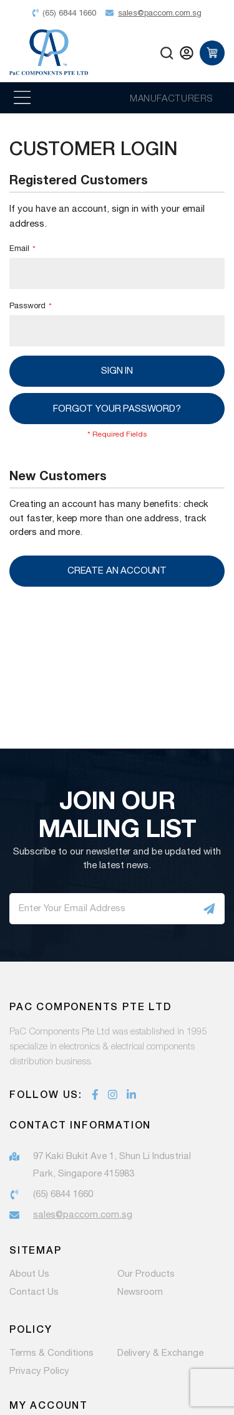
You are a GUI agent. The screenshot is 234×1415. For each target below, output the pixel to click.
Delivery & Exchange (160, 1353)
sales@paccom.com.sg (82, 1215)
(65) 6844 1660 (63, 1194)
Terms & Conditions (51, 1353)
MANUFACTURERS (171, 98)
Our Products (146, 1274)
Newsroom (140, 1292)
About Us (29, 1274)
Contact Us (34, 1292)
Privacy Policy (39, 1371)
